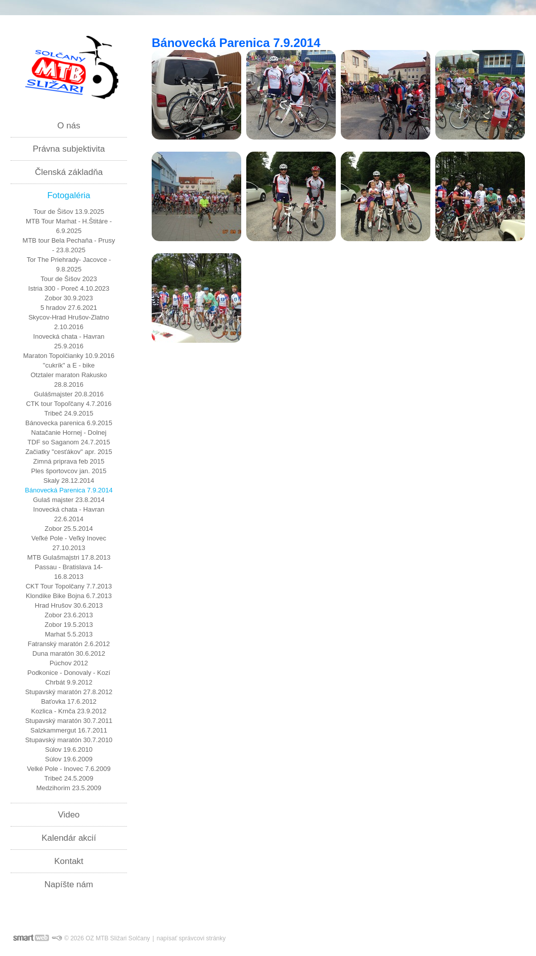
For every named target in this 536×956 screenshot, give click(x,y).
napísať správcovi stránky (191, 938)
